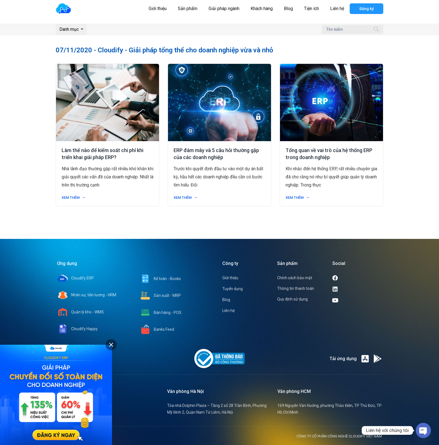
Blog (288, 8)
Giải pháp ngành (224, 8)
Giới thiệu (158, 8)
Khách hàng (262, 8)
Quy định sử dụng (292, 299)
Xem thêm (73, 197)
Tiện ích (311, 8)
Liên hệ (337, 8)
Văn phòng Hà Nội (185, 391)
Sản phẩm (187, 8)
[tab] (111, 344)
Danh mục (69, 29)
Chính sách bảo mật (294, 278)
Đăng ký (366, 8)
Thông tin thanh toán (295, 288)
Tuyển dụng (232, 288)
